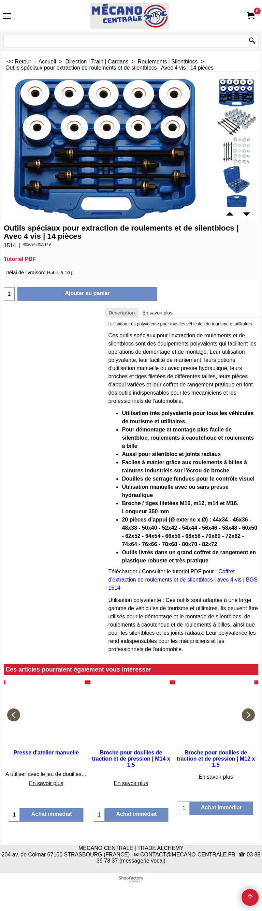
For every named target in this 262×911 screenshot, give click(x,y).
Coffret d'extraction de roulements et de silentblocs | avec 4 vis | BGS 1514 (182, 580)
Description (121, 312)
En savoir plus (157, 312)
